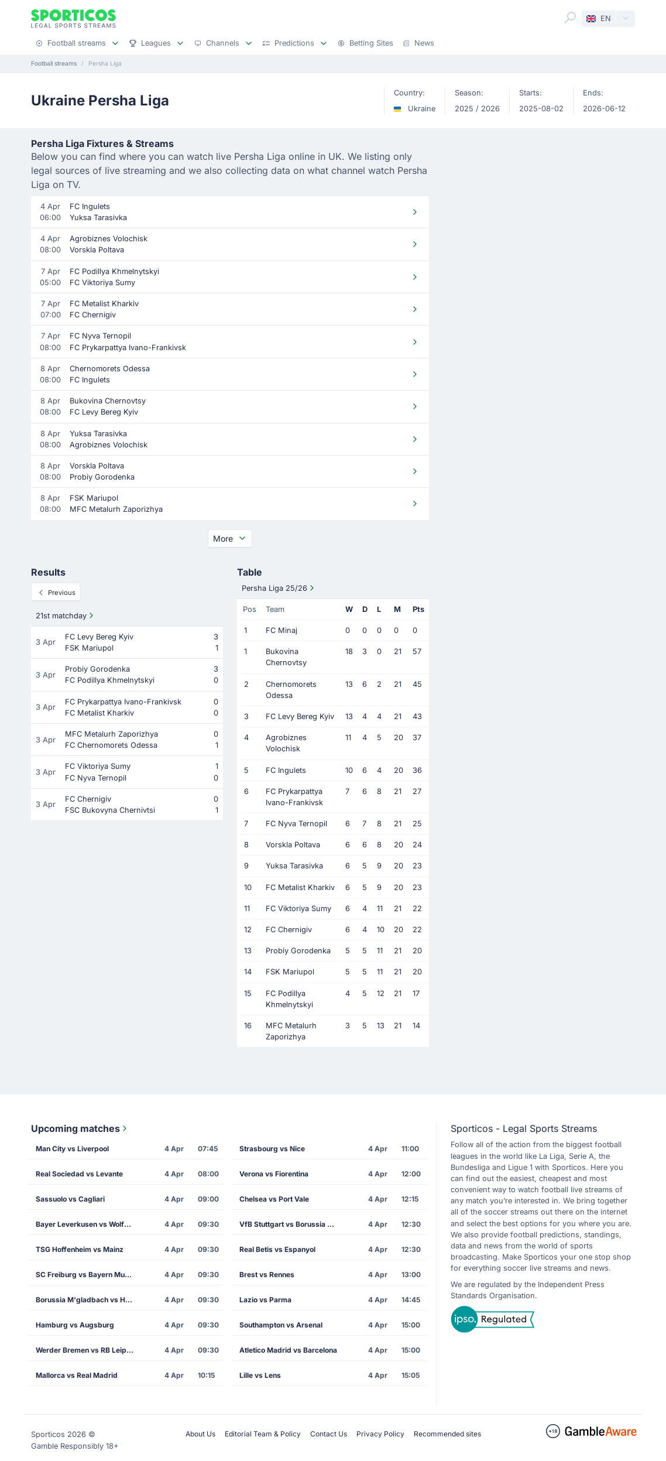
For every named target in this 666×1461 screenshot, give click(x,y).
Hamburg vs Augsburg (75, 1324)
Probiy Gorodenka (298, 950)
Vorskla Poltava (293, 844)
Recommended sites (447, 1433)
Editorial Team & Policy (263, 1433)
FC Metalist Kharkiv (300, 887)
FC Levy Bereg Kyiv (300, 716)
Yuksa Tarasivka (294, 865)
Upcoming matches (80, 1128)
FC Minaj (281, 630)
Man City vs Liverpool (72, 1148)
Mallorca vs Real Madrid (77, 1375)
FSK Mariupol (290, 971)
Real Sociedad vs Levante (79, 1173)
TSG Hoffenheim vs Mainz (79, 1249)
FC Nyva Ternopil (296, 823)
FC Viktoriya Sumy (298, 908)
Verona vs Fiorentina (273, 1173)
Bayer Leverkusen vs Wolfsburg (89, 1224)
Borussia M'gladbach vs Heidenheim (89, 1299)
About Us (200, 1433)
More (230, 538)
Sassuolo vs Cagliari (70, 1199)
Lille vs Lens (260, 1375)
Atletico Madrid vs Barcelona (288, 1350)
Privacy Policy (380, 1433)
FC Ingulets (286, 770)
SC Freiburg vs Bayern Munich (87, 1274)
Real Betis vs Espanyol (277, 1249)
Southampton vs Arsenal (280, 1324)
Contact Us (328, 1433)
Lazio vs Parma (265, 1299)
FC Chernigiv (289, 929)
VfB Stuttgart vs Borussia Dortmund (292, 1224)
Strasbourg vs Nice (272, 1148)
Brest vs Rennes (266, 1274)
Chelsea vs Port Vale (274, 1199)
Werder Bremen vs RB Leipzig (86, 1350)
